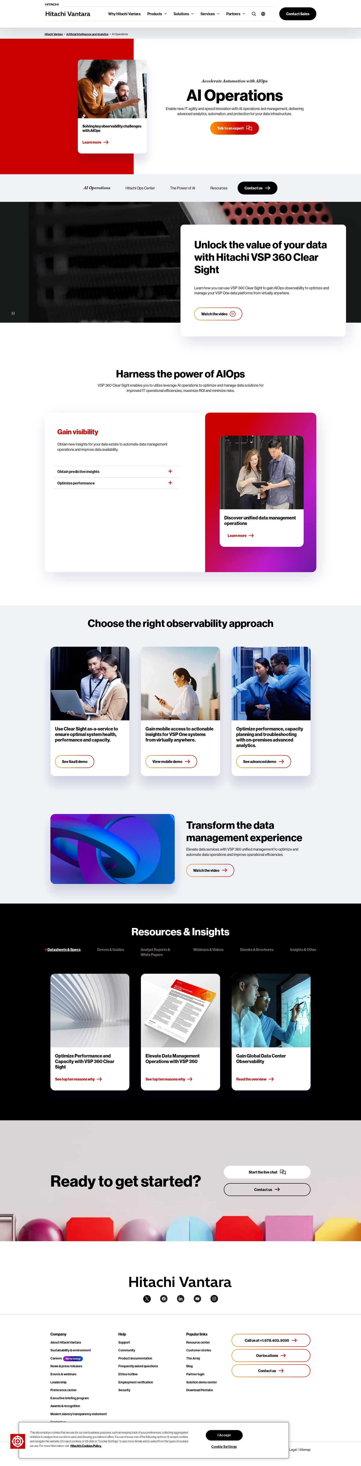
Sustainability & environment (70, 1350)
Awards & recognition (65, 1406)
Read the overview (255, 1079)
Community (126, 1350)
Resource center (198, 1342)
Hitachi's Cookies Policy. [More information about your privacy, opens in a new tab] (86, 1445)
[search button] (252, 14)
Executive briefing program (69, 1398)
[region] (153, 1440)
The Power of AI (182, 188)
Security (124, 1390)
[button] (261, 14)
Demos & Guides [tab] (110, 949)
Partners (233, 14)
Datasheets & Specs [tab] (64, 949)
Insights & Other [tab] (303, 949)
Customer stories (198, 1350)
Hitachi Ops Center (140, 188)
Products (154, 14)
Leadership (58, 1382)
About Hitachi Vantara (65, 1342)
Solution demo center (201, 1382)
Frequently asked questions (138, 1366)
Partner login (195, 1374)
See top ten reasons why (78, 1079)
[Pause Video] (13, 313)
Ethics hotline (128, 1374)
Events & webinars (63, 1374)
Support (124, 1342)
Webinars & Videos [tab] (208, 949)
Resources (218, 188)
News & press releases (66, 1366)
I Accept (224, 1435)
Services (208, 14)
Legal (293, 1450)
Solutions (181, 14)
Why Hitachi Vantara (124, 14)
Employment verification (135, 1382)
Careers (56, 1358)
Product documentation (135, 1358)
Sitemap (305, 1450)
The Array (193, 1358)
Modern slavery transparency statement (78, 1414)
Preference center (63, 1390)
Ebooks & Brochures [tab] (257, 949)
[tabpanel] (180, 1032)
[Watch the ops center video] (218, 313)
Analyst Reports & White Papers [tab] (155, 952)
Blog (189, 1366)
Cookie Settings (224, 1447)
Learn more (95, 142)
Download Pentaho (199, 1390)
